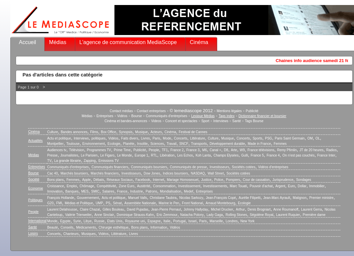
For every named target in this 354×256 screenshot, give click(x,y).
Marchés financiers (105, 173)
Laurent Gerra (311, 209)
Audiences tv (56, 150)
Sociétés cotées (244, 167)
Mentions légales (229, 111)
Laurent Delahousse (62, 209)
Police (218, 180)
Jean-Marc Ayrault (276, 198)
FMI (59, 203)
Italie (166, 221)
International (37, 221)
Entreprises (104, 116)
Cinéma (199, 42)
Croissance (55, 186)
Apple (86, 180)
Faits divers (129, 138)
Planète (128, 144)
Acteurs (156, 132)
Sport (205, 121)
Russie (99, 221)
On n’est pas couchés (299, 155)
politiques (98, 138)
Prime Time (122, 150)
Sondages (303, 180)
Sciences (157, 144)
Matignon (300, 198)
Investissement (189, 186)
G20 (50, 203)
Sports (257, 138)
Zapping (90, 161)
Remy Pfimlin (287, 150)
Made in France (259, 144)
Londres (232, 221)
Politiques (35, 200)
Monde (52, 221)
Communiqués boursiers (149, 167)
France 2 (177, 150)
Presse (52, 155)
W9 (242, 150)
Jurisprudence (282, 180)
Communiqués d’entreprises (68, 167)
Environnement (93, 144)
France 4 (273, 155)
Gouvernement (88, 198)
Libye (88, 221)
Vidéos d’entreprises (273, 167)
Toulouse (73, 144)
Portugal (179, 221)
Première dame (314, 215)
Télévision (76, 150)
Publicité (252, 111)
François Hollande (60, 198)
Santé (236, 121)
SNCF (183, 144)
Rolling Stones (236, 215)
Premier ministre (321, 198)
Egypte (65, 221)
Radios (331, 150)
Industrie (136, 191)
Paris (156, 138)
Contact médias (121, 111)
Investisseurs (219, 167)
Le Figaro (107, 155)
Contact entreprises (151, 111)
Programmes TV (99, 150)
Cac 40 (52, 173)
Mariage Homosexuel (183, 180)
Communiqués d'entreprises (166, 116)
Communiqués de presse (188, 167)
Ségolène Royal (262, 215)
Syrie (77, 221)
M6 (204, 150)
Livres (145, 138)
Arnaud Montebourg (220, 203)
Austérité (143, 186)
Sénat (117, 203)
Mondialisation (170, 191)
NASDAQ (198, 173)
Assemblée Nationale (140, 203)
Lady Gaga (215, 215)
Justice (206, 180)
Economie (35, 188)
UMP (99, 203)
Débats (98, 180)
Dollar (302, 186)
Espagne (153, 221)
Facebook (142, 180)
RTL (154, 155)
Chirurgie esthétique (114, 227)
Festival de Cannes (193, 132)
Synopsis (125, 132)
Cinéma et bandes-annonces (125, 121)
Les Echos (185, 155)
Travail (171, 144)
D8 (226, 150)
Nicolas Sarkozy (191, 198)
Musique (141, 132)
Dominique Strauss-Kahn (135, 215)
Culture (52, 132)
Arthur (240, 209)
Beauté (52, 227)
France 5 (257, 155)
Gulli (244, 155)
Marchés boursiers (74, 173)
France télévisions (261, 150)
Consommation (164, 186)
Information (158, 227)
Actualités (35, 141)
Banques (71, 191)
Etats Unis (114, 221)
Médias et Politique (79, 203)
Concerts (180, 138)
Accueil (27, 42)
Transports (199, 144)
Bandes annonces (74, 132)
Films (94, 132)
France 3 (192, 150)
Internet (158, 180)
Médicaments (86, 227)
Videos (156, 121)
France (122, 191)
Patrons (151, 191)
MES (85, 191)
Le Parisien (89, 155)
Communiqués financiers (109, 167)
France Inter (326, 155)
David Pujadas (137, 209)
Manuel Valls (137, 198)
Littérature (197, 138)
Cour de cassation (256, 180)
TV (49, 161)
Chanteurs (71, 234)
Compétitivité (106, 186)
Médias (57, 42)
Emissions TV (108, 161)
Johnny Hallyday (196, 209)
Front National (192, 203)
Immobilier (317, 186)
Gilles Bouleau (113, 209)
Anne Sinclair (104, 215)
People (154, 150)
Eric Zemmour (167, 215)
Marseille (216, 221)
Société (33, 179)
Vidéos (122, 116)
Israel (192, 221)
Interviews (220, 121)
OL (317, 138)
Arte (234, 150)
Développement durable (227, 144)
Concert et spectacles (181, 121)
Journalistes (69, 155)
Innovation (55, 191)
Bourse (136, 116)
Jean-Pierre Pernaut (166, 209)
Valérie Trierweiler (78, 215)
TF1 (165, 150)
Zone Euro (126, 186)
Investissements (215, 186)
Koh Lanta (203, 155)
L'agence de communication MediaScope (128, 42)
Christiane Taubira (163, 198)
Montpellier (55, 144)
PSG (268, 138)
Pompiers (233, 180)
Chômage (86, 186)
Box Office (108, 132)
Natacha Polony (192, 215)
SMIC (95, 191)
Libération (167, 155)
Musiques (88, 234)
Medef (188, 191)
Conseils (66, 227)
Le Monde (124, 155)
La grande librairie (67, 161)
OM (310, 138)
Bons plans (55, 180)
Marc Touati (238, 186)
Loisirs (33, 233)
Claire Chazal (90, 209)
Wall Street (216, 173)
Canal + (215, 150)
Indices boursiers (175, 173)
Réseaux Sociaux (120, 180)
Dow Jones (151, 173)
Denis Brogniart (259, 209)
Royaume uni (135, 221)
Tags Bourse (254, 121)
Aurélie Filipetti (250, 198)
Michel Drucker (222, 209)
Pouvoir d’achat (261, 186)
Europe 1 (141, 155)
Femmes (280, 144)
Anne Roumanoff (285, 209)
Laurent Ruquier (288, 215)
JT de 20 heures (312, 150)
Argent (280, 186)
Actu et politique (59, 138)
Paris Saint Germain (290, 138)
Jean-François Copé (221, 198)
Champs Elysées (226, 155)
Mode (167, 138)
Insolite (142, 144)
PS (108, 203)
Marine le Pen (168, 203)
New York (248, 221)
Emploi (72, 186)
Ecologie (113, 144)
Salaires (108, 191)
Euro (291, 186)
